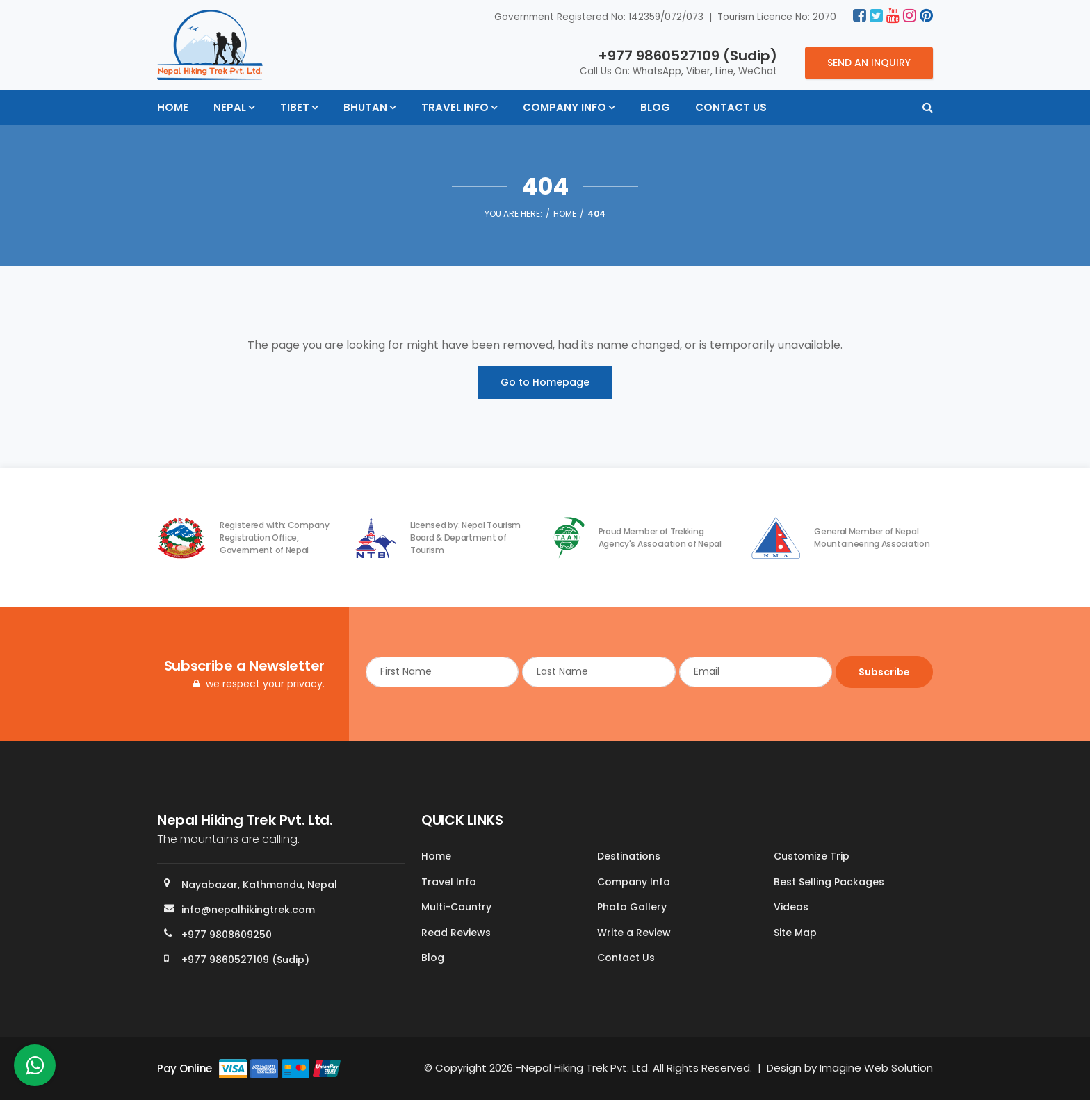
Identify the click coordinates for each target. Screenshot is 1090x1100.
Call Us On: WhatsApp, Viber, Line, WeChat (678, 62)
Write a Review (634, 932)
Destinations (628, 856)
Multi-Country (456, 907)
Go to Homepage (545, 382)
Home (172, 107)
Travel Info (455, 107)
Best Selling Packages (829, 882)
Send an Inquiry (869, 62)
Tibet (294, 107)
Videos (791, 907)
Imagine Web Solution (876, 1067)
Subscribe (884, 672)
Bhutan (365, 107)
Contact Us (731, 107)
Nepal (229, 107)
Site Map (795, 932)
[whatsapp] (35, 1069)
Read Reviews (456, 932)
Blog (655, 107)
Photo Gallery (632, 907)
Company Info (564, 107)
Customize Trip (811, 856)
